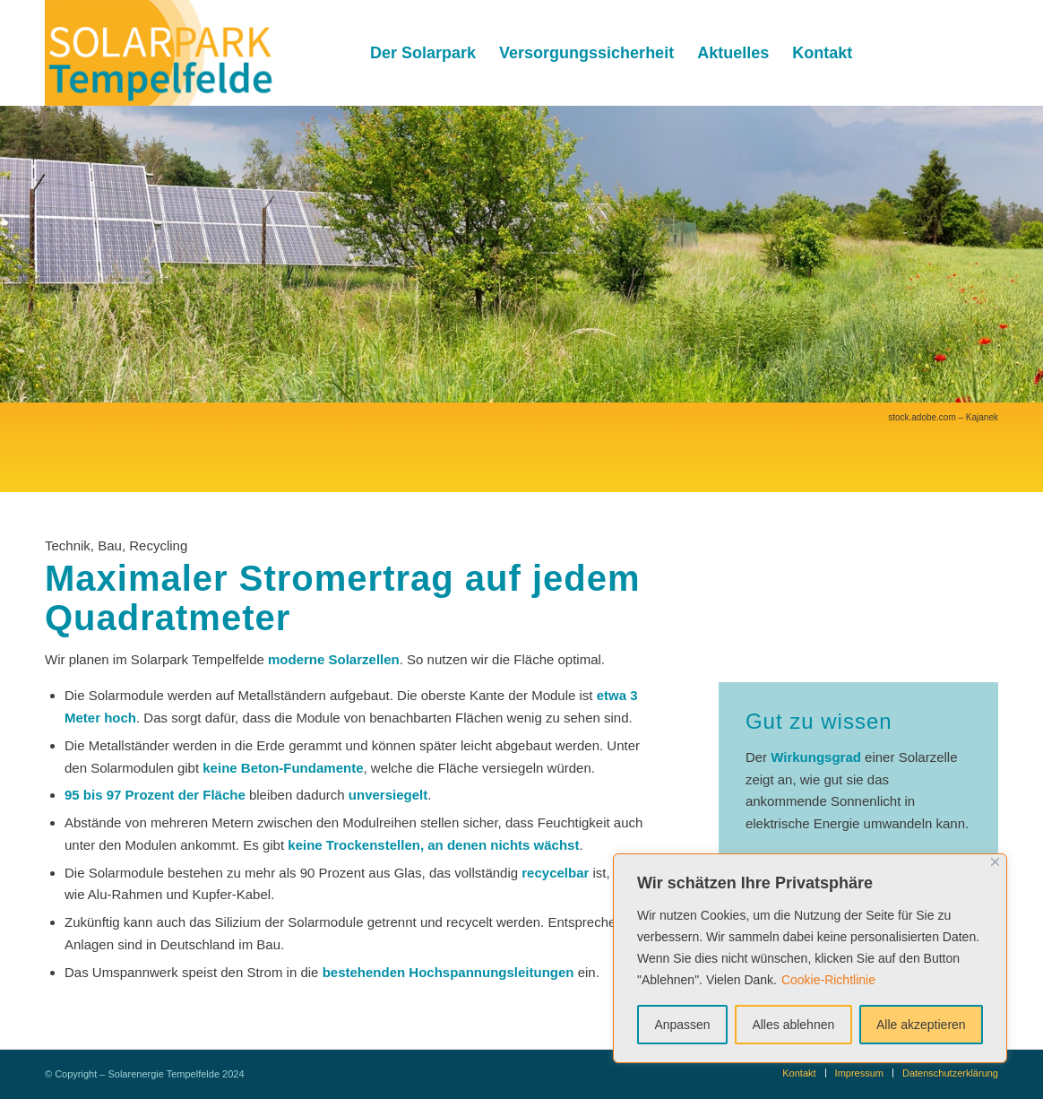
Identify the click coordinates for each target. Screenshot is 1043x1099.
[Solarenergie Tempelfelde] (160, 53)
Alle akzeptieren (921, 1024)
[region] (810, 958)
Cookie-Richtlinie (828, 980)
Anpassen (682, 1024)
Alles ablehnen (793, 1024)
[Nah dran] (995, 862)
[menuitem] (422, 53)
